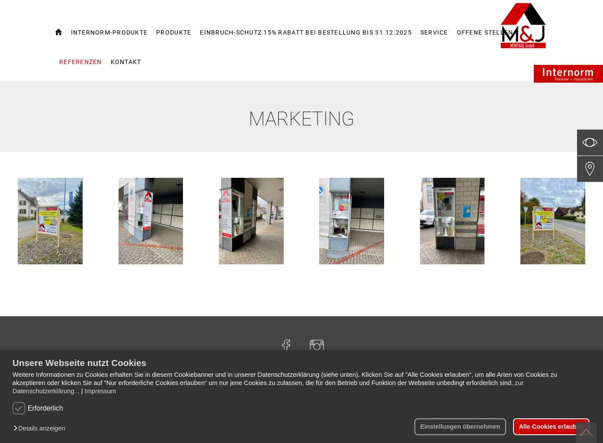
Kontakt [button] (126, 61)
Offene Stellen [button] (485, 32)
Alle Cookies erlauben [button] (551, 426)
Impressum (100, 391)
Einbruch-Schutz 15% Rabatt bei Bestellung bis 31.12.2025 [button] (306, 32)
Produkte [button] (173, 32)
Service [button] (434, 32)
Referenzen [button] (80, 61)
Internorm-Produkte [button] (109, 32)
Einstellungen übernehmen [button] (460, 426)
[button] (41, 429)
